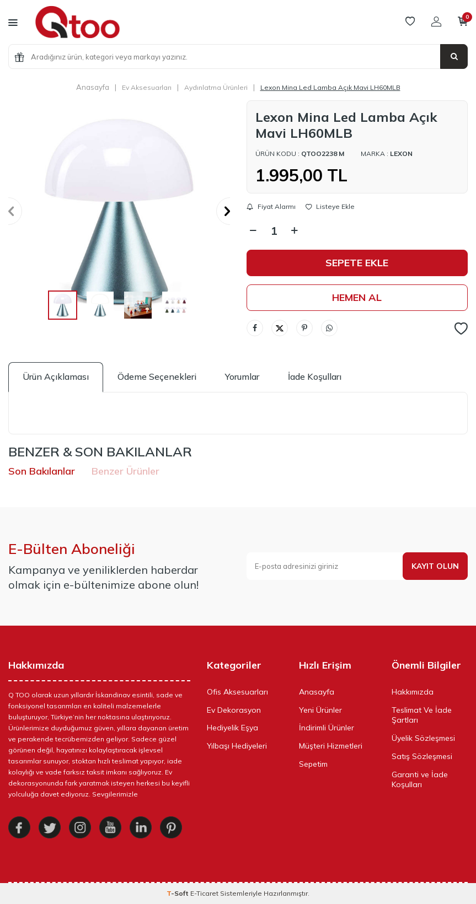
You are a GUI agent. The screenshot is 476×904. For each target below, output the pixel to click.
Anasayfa (92, 87)
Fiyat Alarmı (271, 207)
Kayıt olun (435, 566)
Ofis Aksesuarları (237, 692)
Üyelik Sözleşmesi (423, 738)
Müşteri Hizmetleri (330, 746)
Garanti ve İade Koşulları (420, 780)
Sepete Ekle (356, 262)
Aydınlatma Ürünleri (216, 87)
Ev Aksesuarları (147, 87)
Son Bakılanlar (41, 471)
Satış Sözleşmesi (422, 756)
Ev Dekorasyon (234, 710)
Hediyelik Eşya (232, 728)
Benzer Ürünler (125, 471)
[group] (119, 211)
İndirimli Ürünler (326, 728)
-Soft (178, 893)
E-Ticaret (204, 893)
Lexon (401, 153)
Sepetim (313, 764)
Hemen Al (357, 297)
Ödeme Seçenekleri (156, 376)
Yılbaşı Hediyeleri (237, 746)
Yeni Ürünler (320, 710)
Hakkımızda (413, 692)
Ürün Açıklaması (56, 376)
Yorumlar (242, 376)
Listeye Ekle (330, 207)
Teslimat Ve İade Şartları (422, 715)
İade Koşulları (314, 376)
